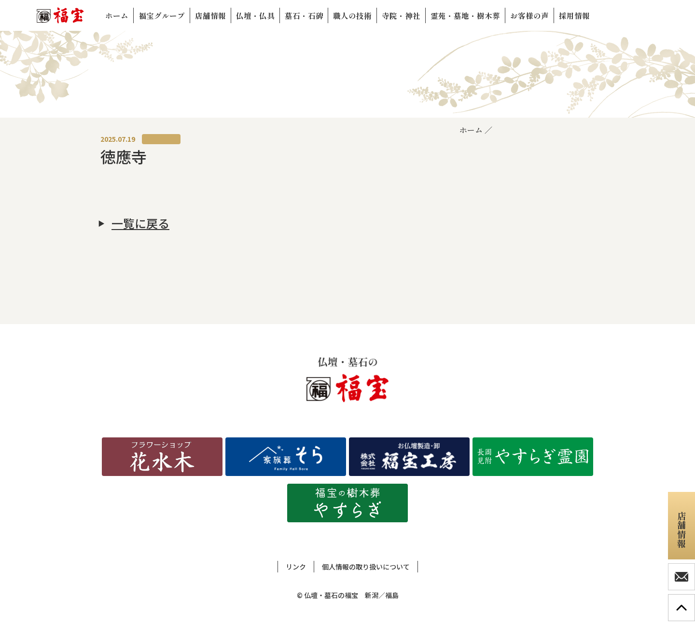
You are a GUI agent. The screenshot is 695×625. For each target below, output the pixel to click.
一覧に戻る (140, 223)
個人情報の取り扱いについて (366, 566)
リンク (296, 566)
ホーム (471, 130)
